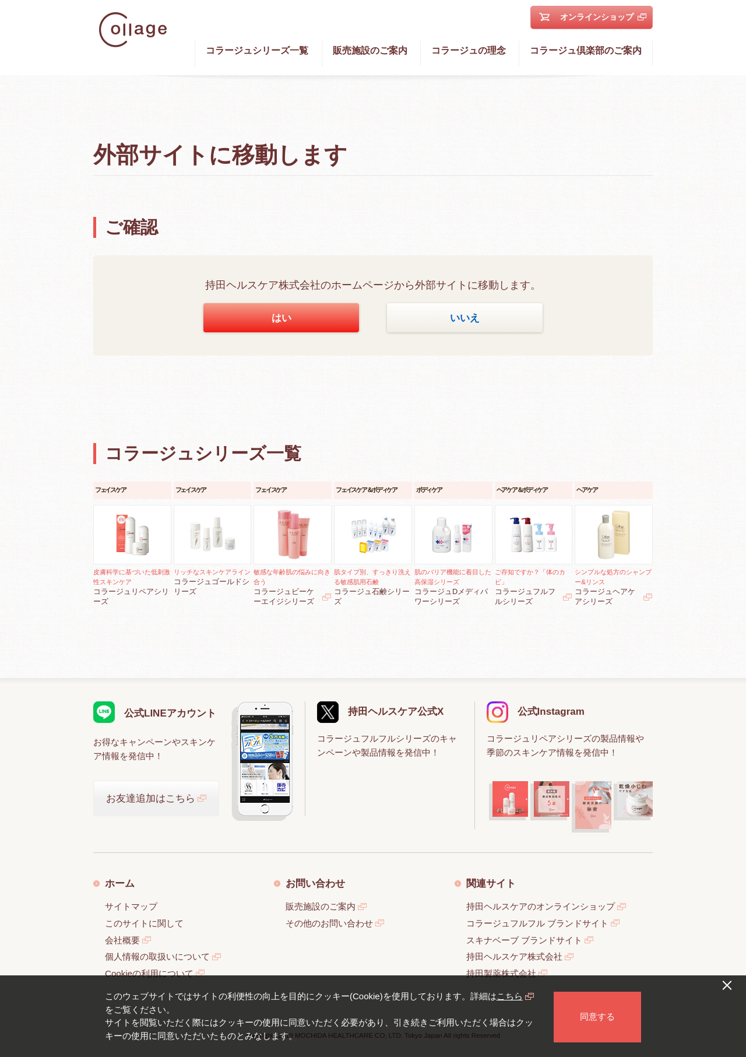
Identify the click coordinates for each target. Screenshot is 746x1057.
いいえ (465, 317)
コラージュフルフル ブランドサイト (537, 923)
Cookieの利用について (149, 973)
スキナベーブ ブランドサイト (524, 940)
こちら (510, 996)
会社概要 (122, 940)
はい (281, 317)
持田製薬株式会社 (501, 973)
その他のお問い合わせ (329, 923)
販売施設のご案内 (321, 906)
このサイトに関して (144, 923)
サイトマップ (131, 906)
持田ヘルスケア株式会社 (514, 956)
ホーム (120, 883)
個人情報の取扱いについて (157, 956)
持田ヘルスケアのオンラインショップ (540, 906)
